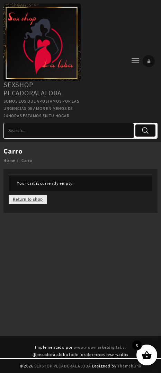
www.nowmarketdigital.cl (100, 347)
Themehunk (129, 365)
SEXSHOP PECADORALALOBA (32, 88)
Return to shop (28, 199)
